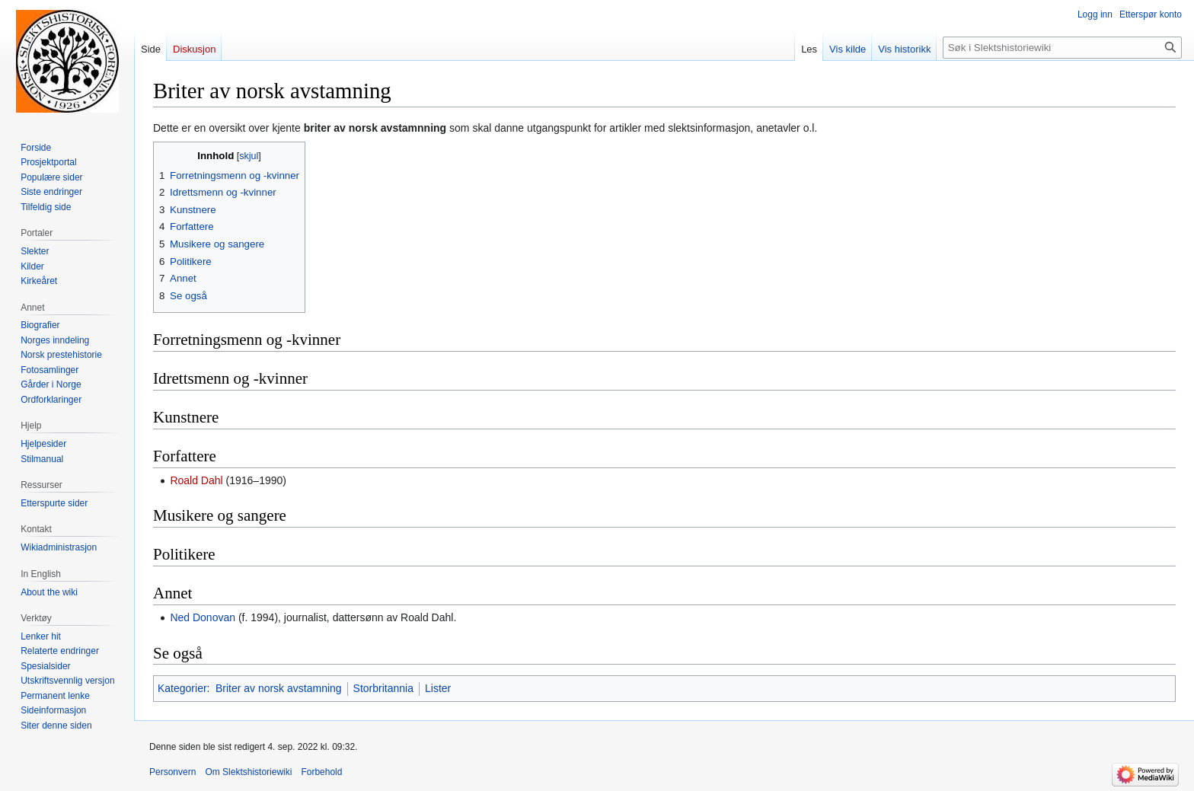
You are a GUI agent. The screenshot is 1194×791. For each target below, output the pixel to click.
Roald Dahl (196, 480)
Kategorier (182, 688)
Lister (438, 688)
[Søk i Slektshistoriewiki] (1062, 48)
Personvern (172, 772)
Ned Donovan (202, 617)
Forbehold (321, 772)
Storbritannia (383, 688)
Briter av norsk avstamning (278, 688)
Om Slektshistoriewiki (248, 772)
